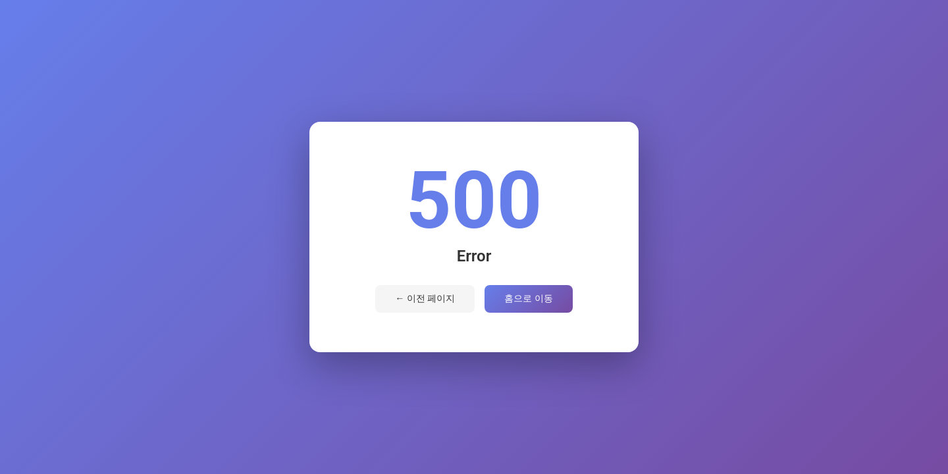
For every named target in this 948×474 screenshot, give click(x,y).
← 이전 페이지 (425, 298)
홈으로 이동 (528, 298)
